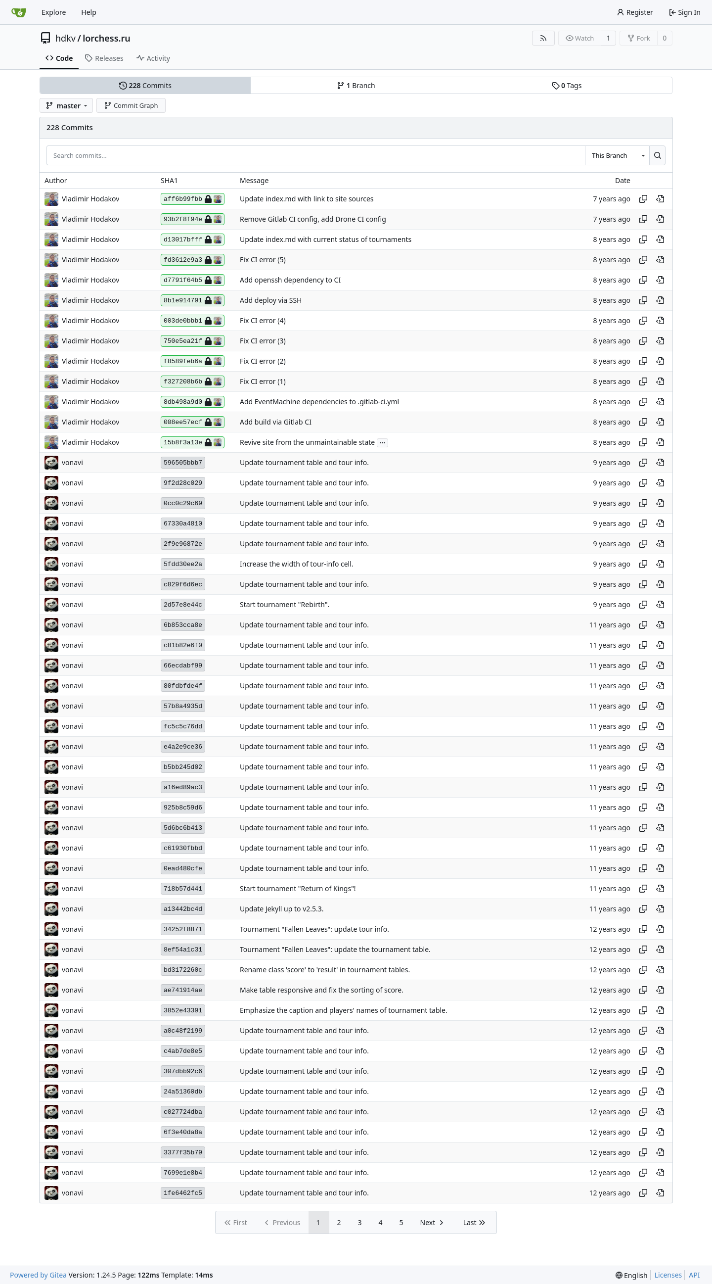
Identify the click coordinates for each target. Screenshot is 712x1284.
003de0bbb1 (193, 321)
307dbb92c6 (183, 1071)
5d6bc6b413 (183, 828)
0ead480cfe (183, 868)
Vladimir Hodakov (90, 198)
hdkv (65, 38)
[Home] (19, 12)
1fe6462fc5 (183, 1193)
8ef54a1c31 (183, 949)
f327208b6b (193, 381)
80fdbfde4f (183, 686)
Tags (567, 85)
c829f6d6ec (183, 584)
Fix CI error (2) (263, 361)
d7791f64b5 (193, 280)
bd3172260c (183, 970)
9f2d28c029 (183, 483)
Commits (145, 85)
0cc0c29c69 (183, 503)
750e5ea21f (193, 341)
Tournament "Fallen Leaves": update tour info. (314, 929)
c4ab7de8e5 (183, 1051)
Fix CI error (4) (263, 321)
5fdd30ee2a (183, 564)
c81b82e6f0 (183, 645)
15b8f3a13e (193, 442)
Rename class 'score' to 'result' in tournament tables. (325, 970)
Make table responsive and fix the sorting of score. (321, 990)
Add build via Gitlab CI (276, 422)
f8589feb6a (193, 361)
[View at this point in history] (660, 198)
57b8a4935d (183, 706)
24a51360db (183, 1091)
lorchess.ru (107, 38)
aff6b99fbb (193, 199)
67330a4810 (183, 523)
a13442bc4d (183, 909)
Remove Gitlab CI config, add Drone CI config (313, 219)
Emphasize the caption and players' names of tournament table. (343, 1010)
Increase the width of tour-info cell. (297, 564)
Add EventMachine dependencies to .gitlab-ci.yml (319, 402)
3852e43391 (183, 1010)
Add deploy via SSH (271, 300)
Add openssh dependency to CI (290, 280)
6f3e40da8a (183, 1132)
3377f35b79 (183, 1152)
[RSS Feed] (543, 38)
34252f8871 (183, 929)
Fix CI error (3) (263, 341)
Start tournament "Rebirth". (284, 605)
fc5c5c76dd (183, 726)
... (383, 441)
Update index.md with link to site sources (307, 199)
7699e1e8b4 (183, 1173)
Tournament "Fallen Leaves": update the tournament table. (335, 949)
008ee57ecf (193, 422)
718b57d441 (183, 889)
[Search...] (657, 155)
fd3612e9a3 (193, 260)
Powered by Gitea (38, 1275)
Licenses (668, 1275)
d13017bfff (193, 239)
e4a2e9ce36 (183, 747)
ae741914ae (183, 990)
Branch (356, 85)
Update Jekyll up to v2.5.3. (282, 909)
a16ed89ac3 (183, 787)
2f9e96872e (183, 544)
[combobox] (617, 155)
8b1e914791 (193, 300)
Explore (54, 12)
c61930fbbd (183, 848)
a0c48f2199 (183, 1031)
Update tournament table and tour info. (304, 463)
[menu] (632, 1275)
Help (88, 12)
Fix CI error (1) (263, 381)
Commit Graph (131, 105)
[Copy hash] (643, 198)
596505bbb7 (183, 463)
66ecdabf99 (183, 665)
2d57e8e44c (183, 605)
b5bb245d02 (183, 767)
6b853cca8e (183, 625)
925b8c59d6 (183, 807)
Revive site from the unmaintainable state (307, 442)
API (694, 1275)
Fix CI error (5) (263, 260)
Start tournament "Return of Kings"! (298, 889)
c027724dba (183, 1112)
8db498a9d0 (193, 402)
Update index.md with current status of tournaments (325, 239)
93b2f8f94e (193, 219)
